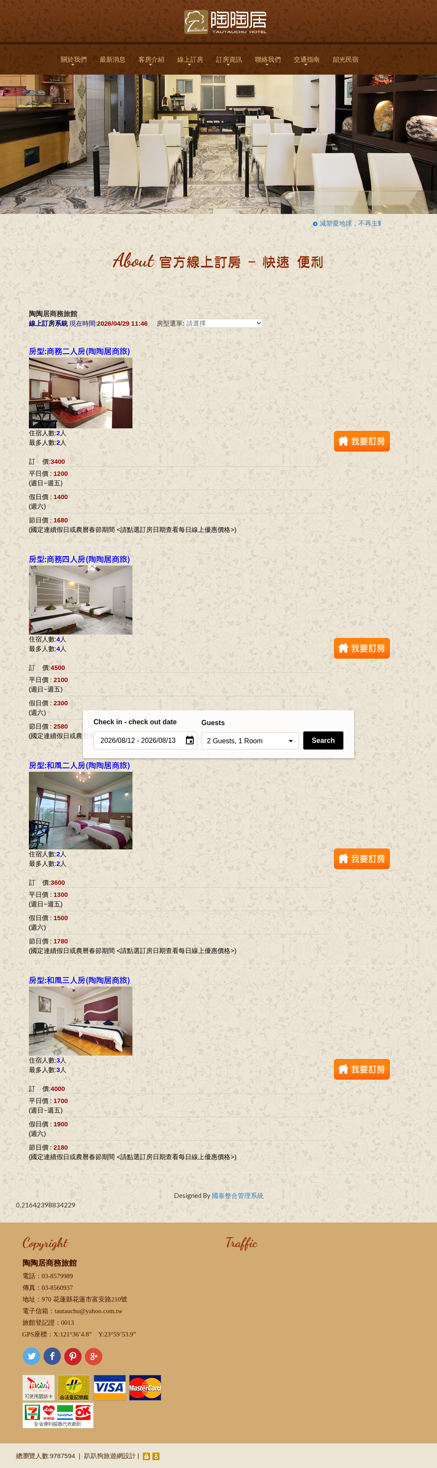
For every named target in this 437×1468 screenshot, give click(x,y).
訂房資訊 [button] (229, 61)
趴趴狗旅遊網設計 (110, 1455)
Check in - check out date (135, 721)
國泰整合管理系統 (238, 1195)
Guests (213, 722)
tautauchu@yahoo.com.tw (89, 1311)
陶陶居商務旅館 (49, 1263)
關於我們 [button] (74, 61)
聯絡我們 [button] (268, 61)
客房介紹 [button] (151, 61)
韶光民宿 (345, 59)
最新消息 (113, 59)
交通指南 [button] (307, 61)
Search (323, 740)
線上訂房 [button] (190, 61)
